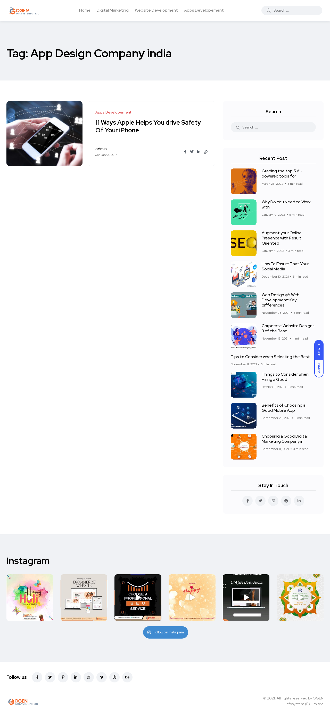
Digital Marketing (113, 10)
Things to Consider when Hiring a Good (285, 377)
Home (84, 10)
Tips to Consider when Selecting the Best (270, 356)
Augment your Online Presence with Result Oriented (282, 238)
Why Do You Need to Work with (286, 204)
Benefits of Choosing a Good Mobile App (284, 407)
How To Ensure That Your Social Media (285, 266)
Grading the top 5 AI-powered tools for (282, 173)
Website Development (156, 10)
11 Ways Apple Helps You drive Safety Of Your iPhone (148, 126)
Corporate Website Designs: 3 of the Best (288, 328)
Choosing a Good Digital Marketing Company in (285, 438)
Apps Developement (204, 10)
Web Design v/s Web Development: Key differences (281, 300)
